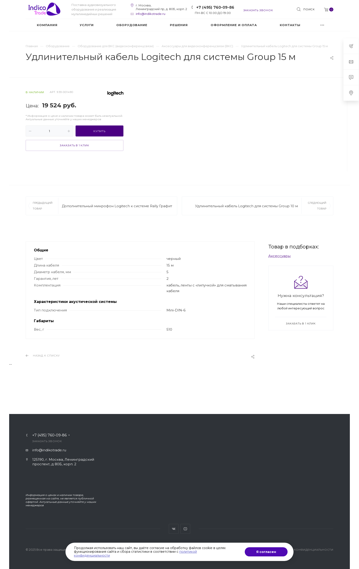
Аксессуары (279, 256)
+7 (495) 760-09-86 (215, 7)
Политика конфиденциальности (304, 549)
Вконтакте (174, 529)
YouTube (185, 529)
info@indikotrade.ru (150, 14)
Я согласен (266, 552)
